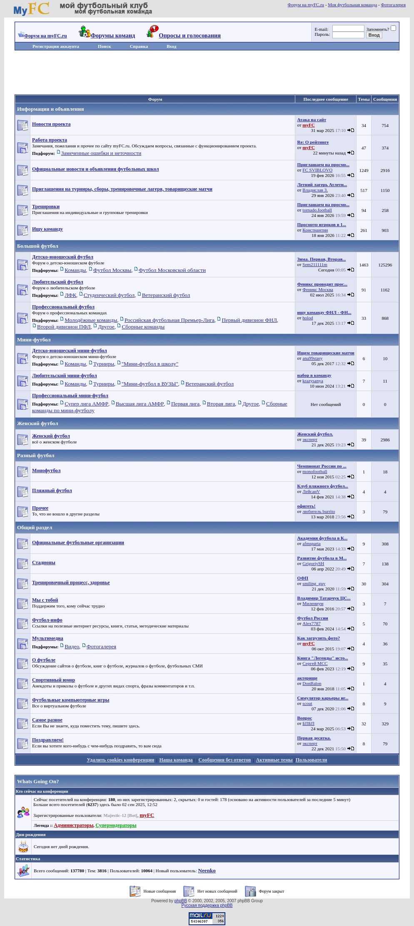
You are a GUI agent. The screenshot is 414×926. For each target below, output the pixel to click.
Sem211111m (314, 264)
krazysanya (312, 380)
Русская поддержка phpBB (206, 905)
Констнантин (315, 229)
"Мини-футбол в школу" (150, 364)
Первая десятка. (314, 737)
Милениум (312, 603)
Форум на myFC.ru (306, 4)
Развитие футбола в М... (322, 557)
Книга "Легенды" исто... (322, 657)
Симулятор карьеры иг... (322, 697)
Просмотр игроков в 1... (321, 224)
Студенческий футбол (109, 295)
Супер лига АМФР (86, 404)
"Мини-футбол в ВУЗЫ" (150, 384)
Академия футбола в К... (322, 537)
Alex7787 (311, 623)
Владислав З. (315, 189)
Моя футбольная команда (352, 4)
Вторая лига (221, 404)
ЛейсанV (311, 491)
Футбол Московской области (172, 270)
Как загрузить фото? (318, 637)
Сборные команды (143, 327)
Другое (106, 327)
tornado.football (317, 209)
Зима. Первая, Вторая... (321, 258)
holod (307, 317)
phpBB (181, 901)
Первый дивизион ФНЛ (249, 320)
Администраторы (73, 825)
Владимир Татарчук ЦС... (323, 597)
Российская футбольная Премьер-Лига (169, 320)
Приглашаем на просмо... (323, 164)
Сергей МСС (314, 663)
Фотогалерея (393, 4)
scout (307, 703)
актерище (307, 677)
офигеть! (306, 505)
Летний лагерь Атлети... (322, 184)
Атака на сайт (311, 119)
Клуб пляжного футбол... (322, 485)
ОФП (302, 577)
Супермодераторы (115, 825)
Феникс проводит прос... (322, 283)
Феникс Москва (317, 289)
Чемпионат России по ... (321, 465)
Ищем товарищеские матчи (325, 352)
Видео (72, 646)
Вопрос (304, 717)
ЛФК (70, 295)
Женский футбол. (315, 433)
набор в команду (314, 375)
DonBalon (311, 683)
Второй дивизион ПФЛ (64, 327)
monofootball (314, 471)
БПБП (308, 723)
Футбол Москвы (112, 270)
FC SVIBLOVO (317, 169)
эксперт (309, 439)
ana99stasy (312, 358)
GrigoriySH (313, 563)
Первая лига (185, 404)
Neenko (207, 870)
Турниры (103, 364)
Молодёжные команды (91, 320)
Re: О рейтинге (313, 141)
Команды (75, 270)
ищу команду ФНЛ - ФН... (324, 312)
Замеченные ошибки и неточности (101, 153)
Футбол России (312, 617)
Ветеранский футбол (166, 295)
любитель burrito (318, 511)
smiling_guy (313, 583)
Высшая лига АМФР (140, 404)
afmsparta (311, 543)
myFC (308, 124)
